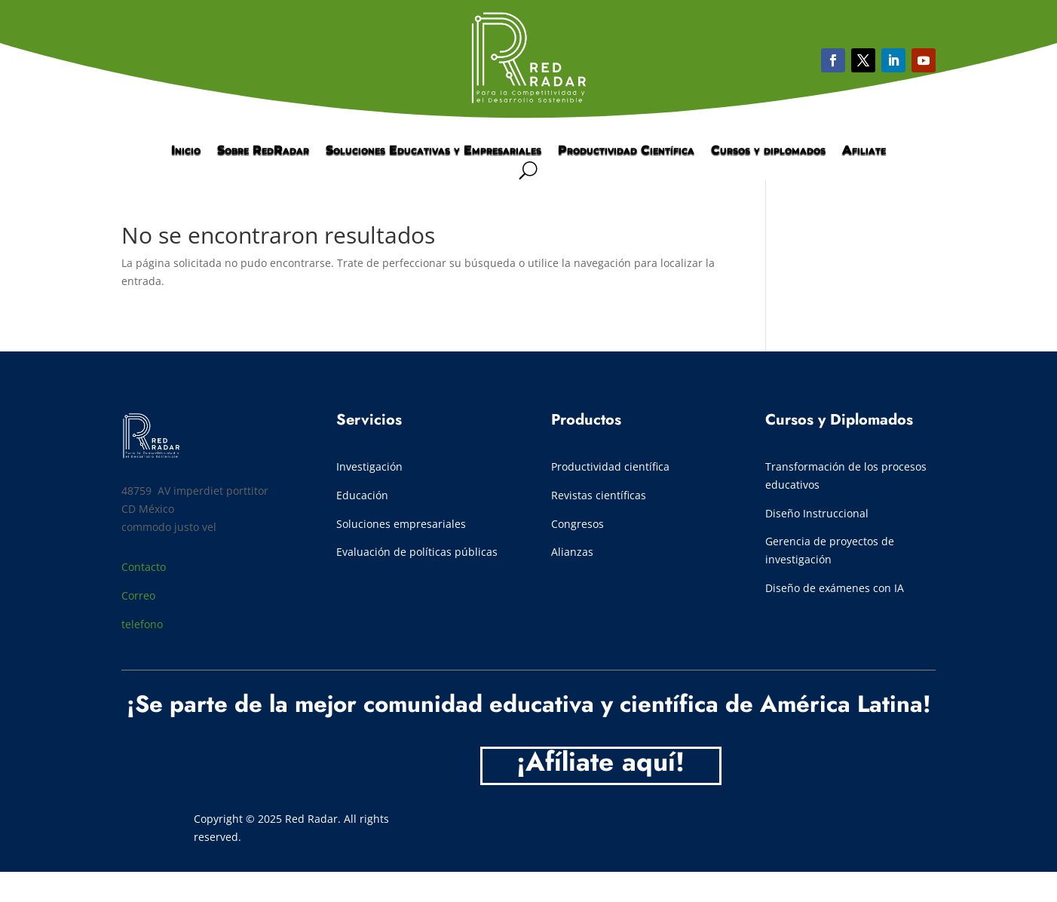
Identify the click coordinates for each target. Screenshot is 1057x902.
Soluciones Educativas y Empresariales (433, 151)
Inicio (186, 151)
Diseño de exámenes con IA (834, 588)
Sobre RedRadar (263, 151)
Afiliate (864, 151)
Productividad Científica (626, 151)
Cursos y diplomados (768, 151)
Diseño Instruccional (817, 513)
